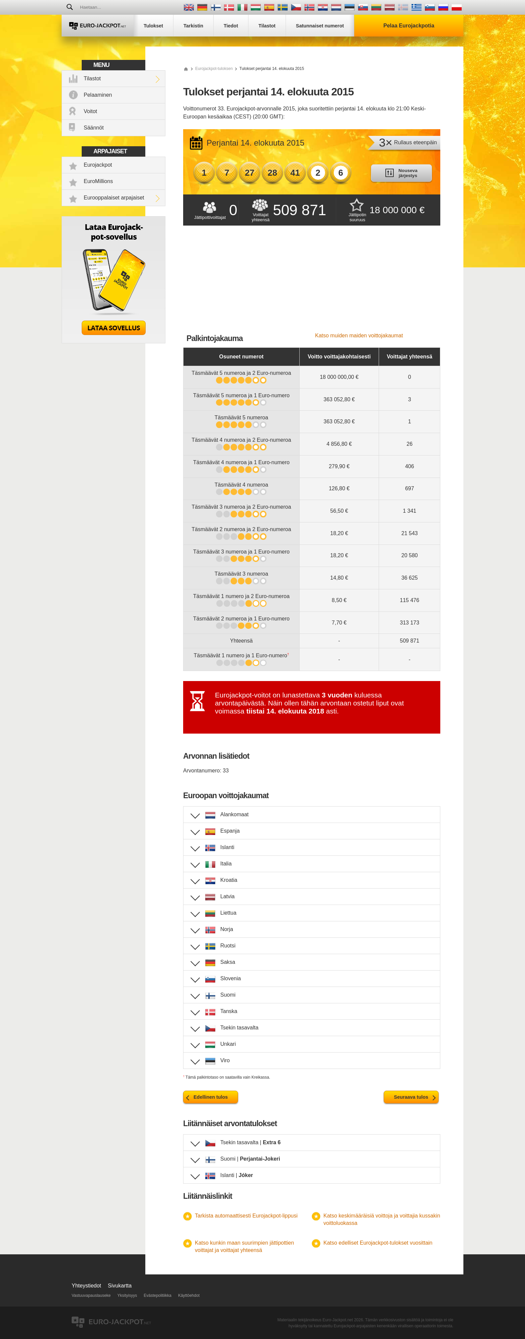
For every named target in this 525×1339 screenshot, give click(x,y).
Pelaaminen (98, 95)
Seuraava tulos (411, 1097)
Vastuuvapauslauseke (91, 1295)
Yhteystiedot (86, 1285)
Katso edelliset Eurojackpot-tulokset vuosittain (378, 1243)
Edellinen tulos (211, 1097)
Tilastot (92, 78)
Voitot (90, 111)
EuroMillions (98, 181)
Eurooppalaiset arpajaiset (114, 197)
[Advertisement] (311, 282)
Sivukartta (120, 1285)
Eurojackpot (98, 165)
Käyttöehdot (189, 1295)
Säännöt (94, 128)
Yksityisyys (127, 1295)
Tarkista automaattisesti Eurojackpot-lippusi (246, 1216)
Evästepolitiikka (157, 1295)
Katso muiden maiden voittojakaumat (359, 335)
